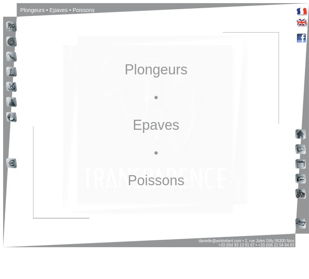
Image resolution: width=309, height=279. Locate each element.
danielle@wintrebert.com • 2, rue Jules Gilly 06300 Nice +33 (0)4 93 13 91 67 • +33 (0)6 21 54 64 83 (247, 243)
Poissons (156, 180)
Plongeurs (156, 70)
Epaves (156, 125)
